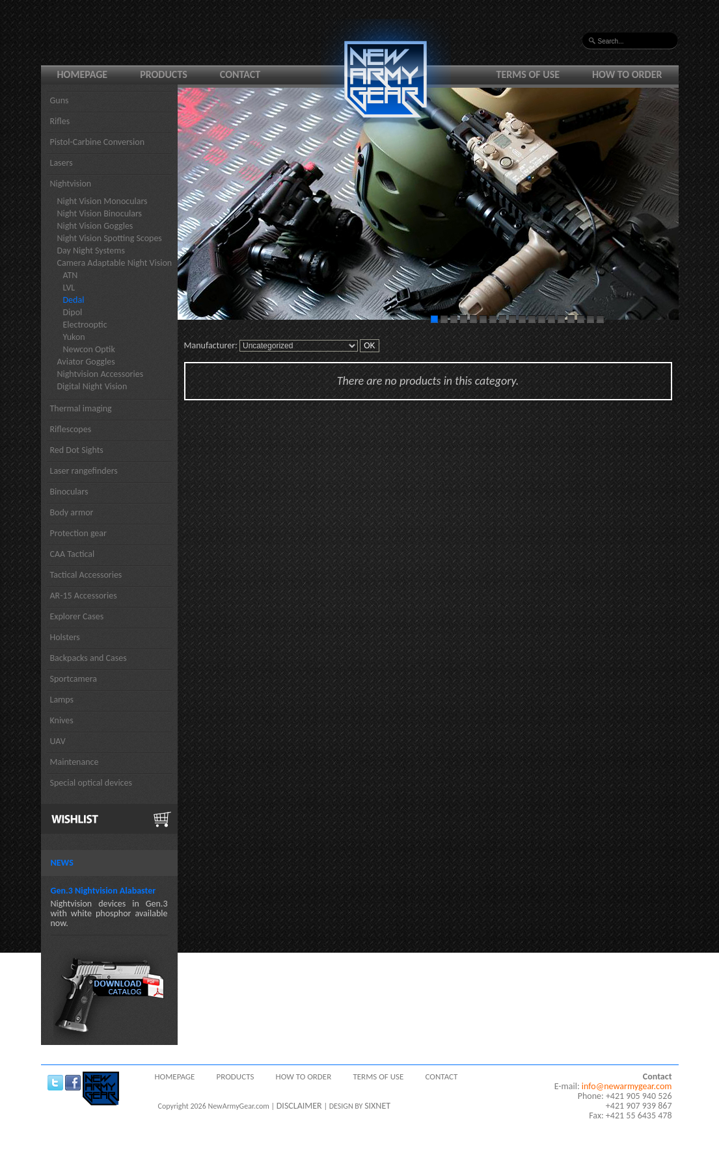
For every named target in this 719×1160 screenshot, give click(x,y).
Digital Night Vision (92, 386)
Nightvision (71, 183)
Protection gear (78, 533)
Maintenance (74, 762)
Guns (59, 100)
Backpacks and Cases (88, 658)
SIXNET (377, 1105)
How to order (627, 74)
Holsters (65, 637)
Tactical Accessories (86, 575)
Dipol (73, 312)
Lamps (62, 699)
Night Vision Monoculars (102, 201)
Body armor (72, 512)
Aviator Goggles (86, 361)
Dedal (74, 299)
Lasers (61, 163)
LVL (69, 287)
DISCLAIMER (299, 1105)
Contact (240, 74)
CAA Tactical (72, 554)
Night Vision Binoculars (99, 213)
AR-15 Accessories (83, 595)
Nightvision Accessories (100, 374)
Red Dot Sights (76, 450)
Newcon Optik (89, 349)
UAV (58, 741)
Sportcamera (74, 679)
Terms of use (528, 74)
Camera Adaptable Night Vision (114, 262)
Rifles (60, 121)
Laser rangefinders (84, 471)
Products (163, 74)
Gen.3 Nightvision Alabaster (103, 890)
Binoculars (69, 491)
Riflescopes (71, 429)
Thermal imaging (81, 408)
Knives (62, 720)
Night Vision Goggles (95, 225)
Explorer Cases (77, 616)
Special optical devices (91, 783)
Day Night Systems (91, 250)
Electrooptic (85, 324)
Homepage (82, 74)
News (62, 862)
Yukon (74, 336)
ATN (70, 275)
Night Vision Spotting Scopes (109, 238)
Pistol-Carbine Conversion (97, 142)
